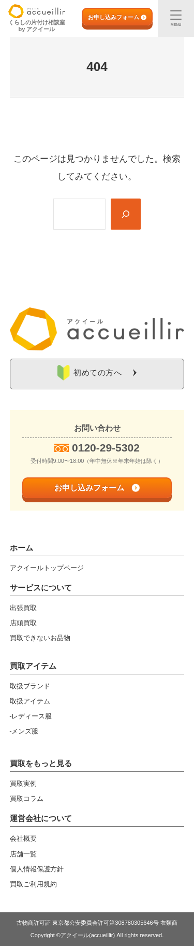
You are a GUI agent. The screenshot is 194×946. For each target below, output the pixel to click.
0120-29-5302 (106, 448)
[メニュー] (176, 18)
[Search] (126, 214)
